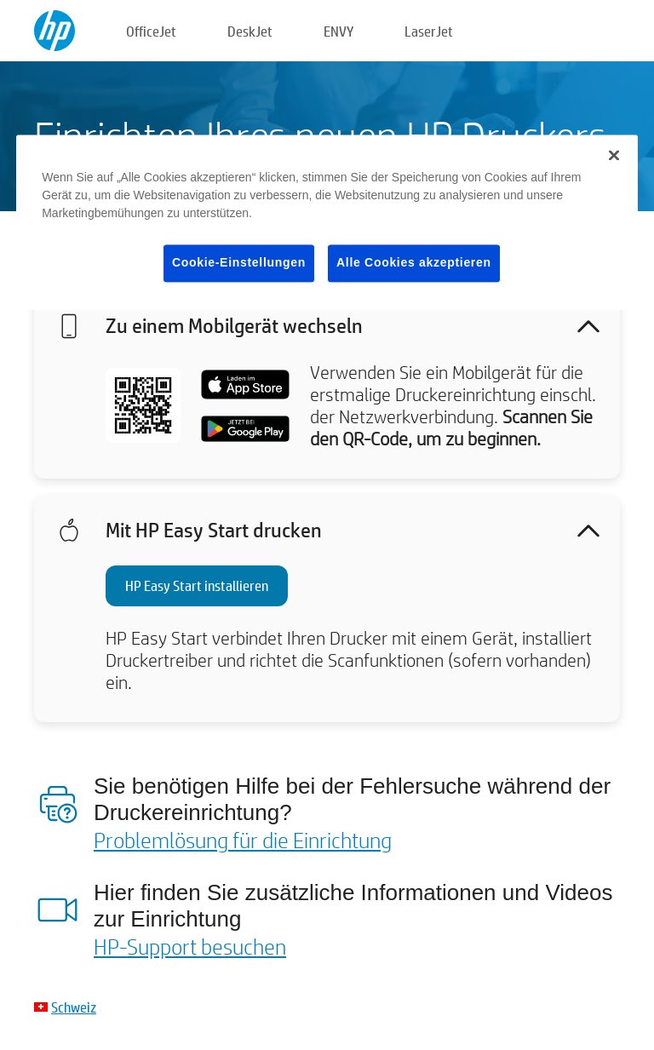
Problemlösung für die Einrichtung (243, 839)
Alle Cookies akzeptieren (413, 262)
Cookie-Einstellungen (239, 262)
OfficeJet (151, 31)
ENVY (338, 31)
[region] (327, 222)
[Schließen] (614, 155)
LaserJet (428, 31)
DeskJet (249, 31)
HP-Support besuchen (190, 946)
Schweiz (73, 1007)
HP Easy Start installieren (196, 585)
